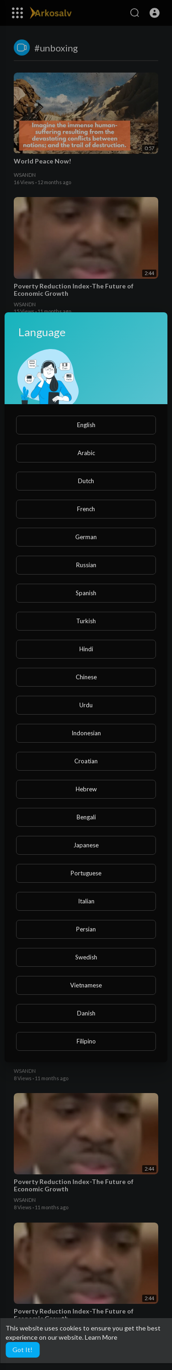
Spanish (86, 593)
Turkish (86, 621)
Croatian (86, 761)
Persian (86, 929)
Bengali (86, 817)
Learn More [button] (101, 1337)
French (86, 509)
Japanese (86, 845)
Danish (86, 1013)
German (86, 537)
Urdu (86, 705)
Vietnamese (86, 985)
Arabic (86, 453)
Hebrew (86, 789)
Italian (86, 901)
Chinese (86, 677)
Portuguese (86, 873)
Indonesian (86, 733)
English (86, 424)
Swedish (86, 957)
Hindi (86, 649)
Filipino (86, 1041)
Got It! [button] (22, 1349)
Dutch (86, 481)
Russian (86, 565)
